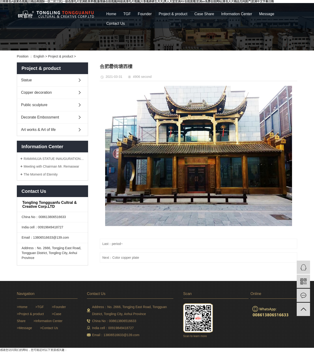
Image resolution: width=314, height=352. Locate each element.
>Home (22, 307)
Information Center (236, 14)
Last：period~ (112, 244)
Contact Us (115, 23)
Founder (145, 14)
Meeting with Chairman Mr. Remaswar (51, 166)
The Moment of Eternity (41, 174)
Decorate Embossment (40, 117)
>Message (24, 328)
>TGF (39, 307)
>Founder (59, 307)
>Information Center (47, 321)
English (39, 56)
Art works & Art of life (38, 130)
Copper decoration (36, 92)
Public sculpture (34, 105)
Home (111, 14)
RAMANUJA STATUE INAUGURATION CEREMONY (54, 159)
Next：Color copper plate (120, 257)
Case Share (204, 14)
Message (266, 14)
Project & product (173, 14)
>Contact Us (49, 328)
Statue (26, 80)
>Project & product (30, 314)
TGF (127, 14)
